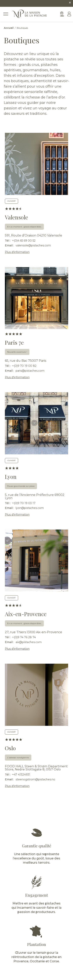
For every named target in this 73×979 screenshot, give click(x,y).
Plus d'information (17, 252)
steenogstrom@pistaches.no (35, 779)
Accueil (9, 27)
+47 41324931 (21, 774)
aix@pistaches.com (29, 642)
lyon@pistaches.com (30, 508)
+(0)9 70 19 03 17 (23, 503)
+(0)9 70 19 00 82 (24, 366)
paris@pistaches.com (30, 370)
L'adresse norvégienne (18, 757)
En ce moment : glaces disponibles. (24, 226)
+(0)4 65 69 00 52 (23, 240)
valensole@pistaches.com (33, 245)
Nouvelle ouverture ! (17, 352)
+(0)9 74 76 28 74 (24, 637)
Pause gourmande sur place (21, 486)
